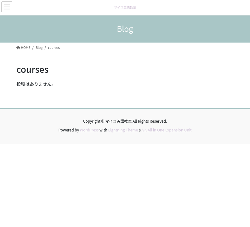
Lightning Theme (123, 129)
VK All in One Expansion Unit (167, 129)
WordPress (89, 129)
